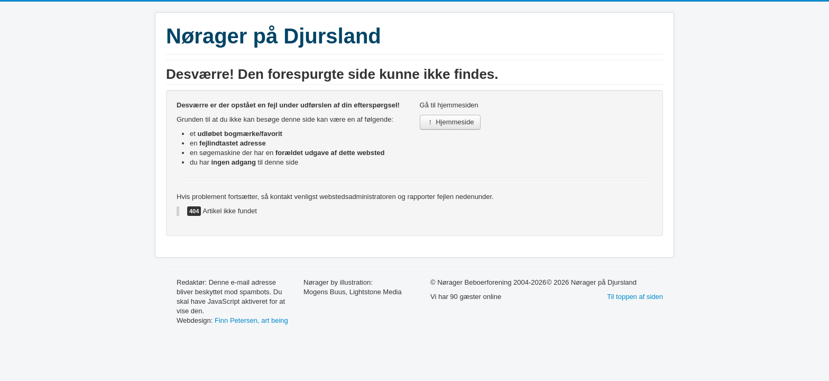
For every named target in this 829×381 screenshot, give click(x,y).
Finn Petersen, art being (251, 320)
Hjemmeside (450, 122)
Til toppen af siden (635, 297)
